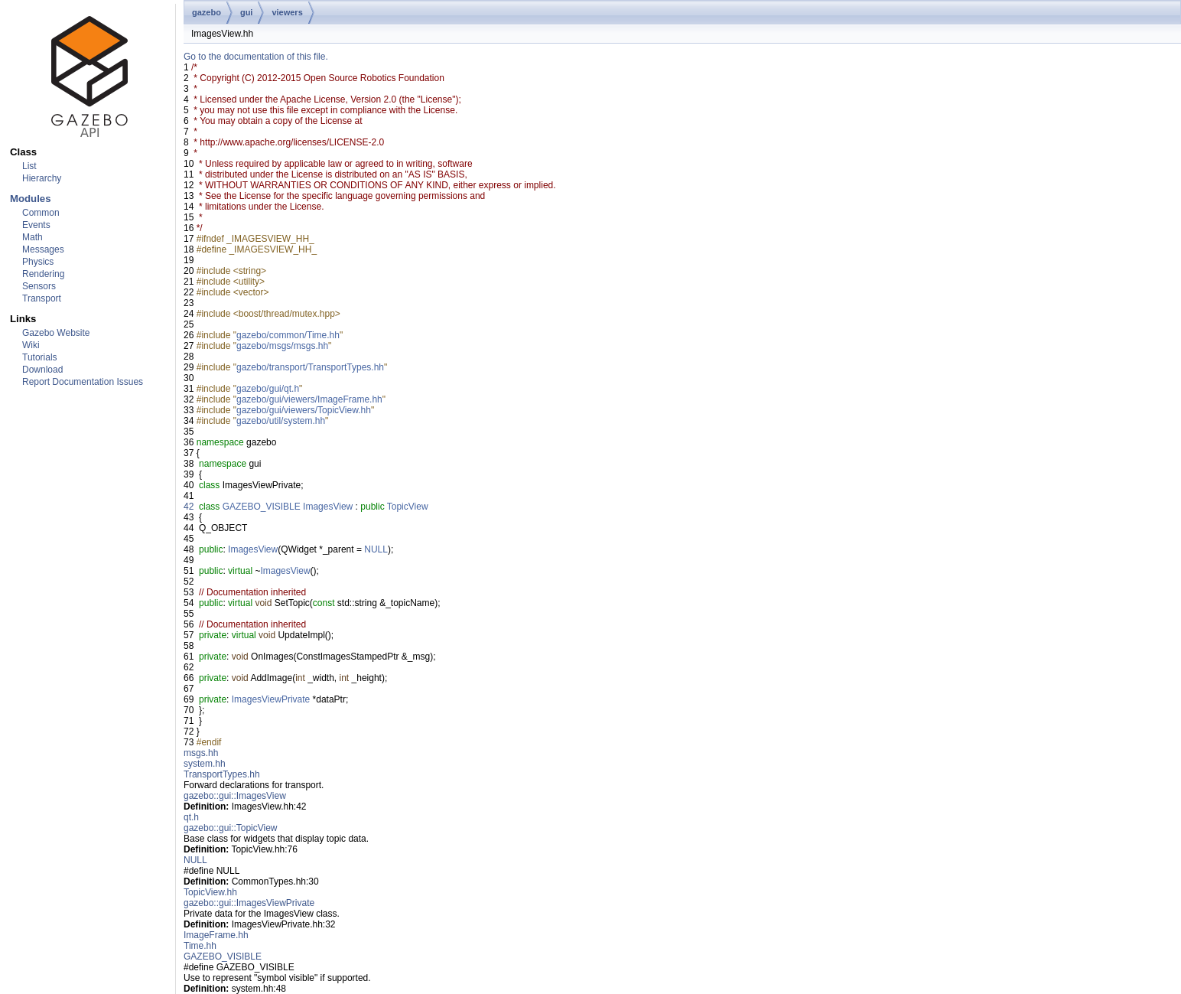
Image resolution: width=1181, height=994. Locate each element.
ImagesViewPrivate (271, 699)
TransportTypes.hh (222, 774)
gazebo (206, 12)
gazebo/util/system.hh (280, 421)
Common (41, 212)
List (29, 166)
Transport (41, 298)
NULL (376, 549)
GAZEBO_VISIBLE (262, 506)
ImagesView (328, 506)
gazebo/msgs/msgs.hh (282, 346)
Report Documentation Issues (82, 381)
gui (246, 12)
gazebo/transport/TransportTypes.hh (310, 367)
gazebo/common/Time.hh (288, 335)
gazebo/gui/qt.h (267, 388)
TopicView (407, 506)
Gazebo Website (56, 333)
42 (189, 506)
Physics (38, 261)
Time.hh (200, 945)
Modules (30, 198)
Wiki (31, 345)
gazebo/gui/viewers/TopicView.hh (303, 410)
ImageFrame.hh (216, 935)
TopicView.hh (210, 892)
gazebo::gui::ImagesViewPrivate (249, 903)
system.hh (205, 763)
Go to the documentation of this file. (256, 56)
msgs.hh (201, 753)
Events (36, 225)
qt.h (191, 817)
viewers (287, 12)
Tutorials (39, 357)
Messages (43, 249)
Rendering (43, 274)
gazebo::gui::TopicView (231, 828)
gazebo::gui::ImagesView (235, 795)
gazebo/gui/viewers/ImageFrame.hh (309, 399)
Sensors (39, 286)
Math (32, 237)
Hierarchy (41, 178)
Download (42, 369)
